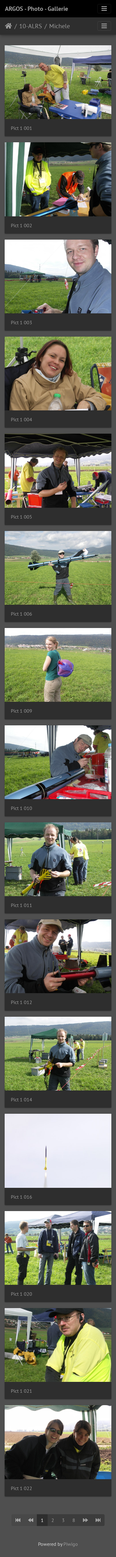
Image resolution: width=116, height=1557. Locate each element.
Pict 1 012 (21, 1002)
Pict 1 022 (21, 1488)
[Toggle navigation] (104, 8)
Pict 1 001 (21, 128)
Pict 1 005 (21, 517)
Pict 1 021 (21, 1391)
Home (8, 26)
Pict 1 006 (21, 614)
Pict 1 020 (21, 1294)
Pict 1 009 (21, 711)
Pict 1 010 (21, 808)
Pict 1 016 (21, 1197)
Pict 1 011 (21, 905)
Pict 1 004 (21, 419)
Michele (59, 26)
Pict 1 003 (21, 322)
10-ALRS (30, 26)
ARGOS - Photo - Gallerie (36, 9)
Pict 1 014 (21, 1100)
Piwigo (70, 1544)
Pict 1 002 (21, 225)
